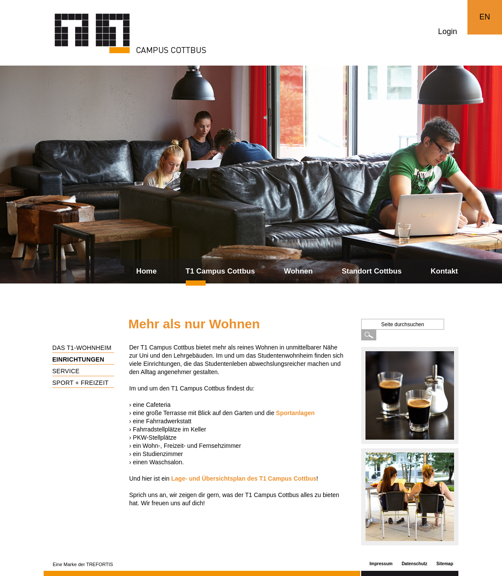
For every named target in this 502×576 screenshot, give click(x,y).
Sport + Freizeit (80, 382)
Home (146, 271)
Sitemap (444, 563)
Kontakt (444, 271)
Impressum (380, 563)
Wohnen (298, 271)
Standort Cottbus (372, 271)
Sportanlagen (295, 412)
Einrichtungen (78, 359)
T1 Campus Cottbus (220, 271)
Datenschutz (414, 563)
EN (484, 17)
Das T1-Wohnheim (81, 347)
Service (65, 371)
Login (447, 31)
